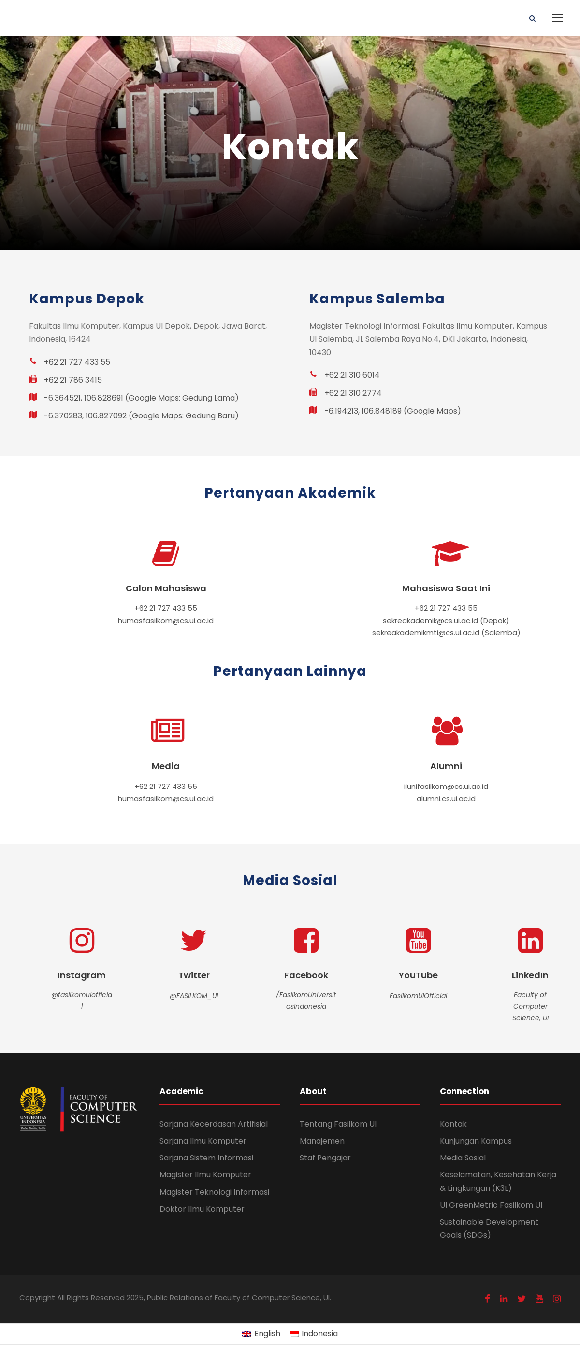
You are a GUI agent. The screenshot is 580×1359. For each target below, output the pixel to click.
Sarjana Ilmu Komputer (203, 1140)
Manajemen (322, 1140)
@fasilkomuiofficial (81, 1000)
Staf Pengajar (325, 1157)
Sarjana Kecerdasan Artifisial (214, 1124)
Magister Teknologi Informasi (214, 1192)
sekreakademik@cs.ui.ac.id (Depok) (446, 620)
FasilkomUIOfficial (418, 996)
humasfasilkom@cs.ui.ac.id (166, 620)
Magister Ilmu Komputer (205, 1174)
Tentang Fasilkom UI (338, 1124)
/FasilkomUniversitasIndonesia (306, 1000)
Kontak (453, 1124)
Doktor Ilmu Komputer (202, 1209)
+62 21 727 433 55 (165, 608)
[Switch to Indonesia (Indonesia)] (314, 1334)
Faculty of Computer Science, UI (530, 1006)
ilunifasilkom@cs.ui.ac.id (446, 786)
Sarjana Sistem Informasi (206, 1157)
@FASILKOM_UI (194, 996)
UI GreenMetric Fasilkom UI (491, 1205)
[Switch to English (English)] (261, 1334)
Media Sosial (463, 1157)
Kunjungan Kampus (476, 1140)
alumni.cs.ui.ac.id (446, 798)
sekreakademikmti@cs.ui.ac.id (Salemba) (446, 633)
